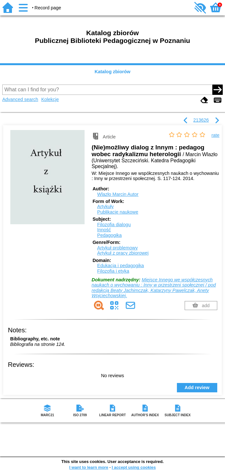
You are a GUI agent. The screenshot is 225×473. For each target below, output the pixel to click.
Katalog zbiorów (112, 71)
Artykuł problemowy (117, 247)
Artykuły (105, 206)
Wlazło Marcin (117, 194)
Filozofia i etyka (113, 271)
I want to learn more (88, 467)
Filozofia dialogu (114, 224)
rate (215, 135)
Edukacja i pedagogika (120, 265)
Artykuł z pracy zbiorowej (122, 253)
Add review (197, 387)
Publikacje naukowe (117, 212)
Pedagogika (109, 235)
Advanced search (20, 99)
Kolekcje (50, 99)
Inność (104, 229)
